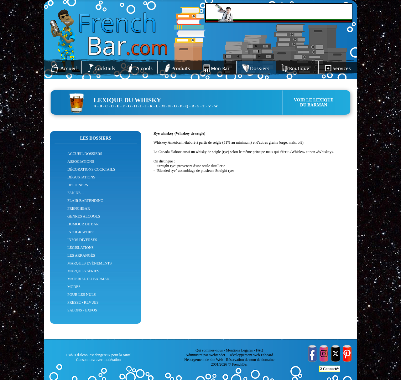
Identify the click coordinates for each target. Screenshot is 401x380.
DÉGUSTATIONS (81, 177)
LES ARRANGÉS (81, 255)
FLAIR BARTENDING (85, 200)
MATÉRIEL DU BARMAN (88, 279)
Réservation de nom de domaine (250, 359)
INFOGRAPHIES (81, 232)
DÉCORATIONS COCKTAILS (91, 169)
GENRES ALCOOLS (83, 216)
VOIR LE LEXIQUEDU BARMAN (314, 102)
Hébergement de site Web (203, 359)
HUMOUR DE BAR (83, 224)
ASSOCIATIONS (80, 161)
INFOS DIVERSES (82, 240)
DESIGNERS (77, 185)
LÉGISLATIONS (80, 247)
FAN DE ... (75, 193)
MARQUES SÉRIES (83, 271)
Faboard (267, 355)
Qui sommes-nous (209, 350)
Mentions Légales (239, 350)
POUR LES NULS (81, 294)
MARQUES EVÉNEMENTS (89, 263)
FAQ (259, 350)
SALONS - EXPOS (82, 310)
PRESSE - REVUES (82, 302)
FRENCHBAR (78, 208)
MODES (74, 287)
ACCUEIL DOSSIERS (84, 153)
